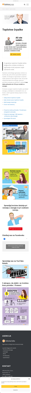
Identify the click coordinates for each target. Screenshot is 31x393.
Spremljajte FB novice (10, 118)
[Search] (24, 4)
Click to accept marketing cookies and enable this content (15, 132)
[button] (29, 379)
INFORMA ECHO (15, 0)
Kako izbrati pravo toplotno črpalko (14, 100)
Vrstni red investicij (9, 104)
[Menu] (27, 4)
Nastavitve (15, 390)
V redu (15, 386)
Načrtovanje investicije (10, 102)
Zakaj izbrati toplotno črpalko (12, 97)
